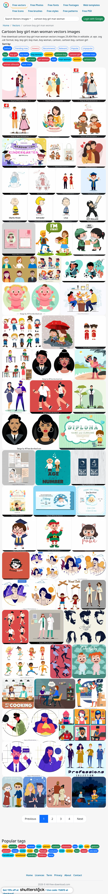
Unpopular (88, 48)
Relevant (63, 48)
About (67, 875)
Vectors (16, 25)
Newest (35, 48)
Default (7, 48)
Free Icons (18, 11)
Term (49, 875)
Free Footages (71, 5)
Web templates (91, 5)
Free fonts (53, 5)
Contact (77, 875)
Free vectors (19, 5)
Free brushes (35, 11)
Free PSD (87, 11)
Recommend (49, 48)
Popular (74, 48)
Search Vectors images (17, 18)
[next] (80, 819)
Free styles (52, 11)
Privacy (58, 875)
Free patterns (70, 11)
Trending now (21, 48)
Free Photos (36, 5)
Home (6, 25)
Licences (39, 875)
